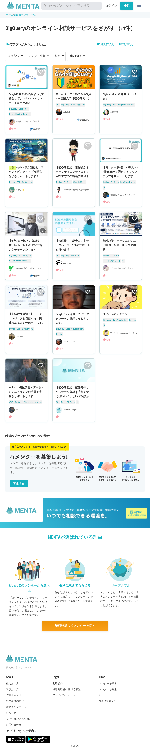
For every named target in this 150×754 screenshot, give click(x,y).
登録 (126, 5)
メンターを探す (108, 683)
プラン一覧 (30, 15)
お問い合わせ (13, 724)
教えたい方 (12, 683)
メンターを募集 (108, 689)
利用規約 (58, 683)
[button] (43, 231)
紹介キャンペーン (16, 706)
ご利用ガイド (13, 695)
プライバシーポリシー (65, 695)
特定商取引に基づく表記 (67, 689)
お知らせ (11, 712)
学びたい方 (12, 689)
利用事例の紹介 (15, 701)
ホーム (9, 15)
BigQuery (18, 15)
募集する (18, 483)
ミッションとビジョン (19, 718)
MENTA (76, 746)
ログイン (111, 5)
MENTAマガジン (107, 701)
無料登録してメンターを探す (75, 625)
